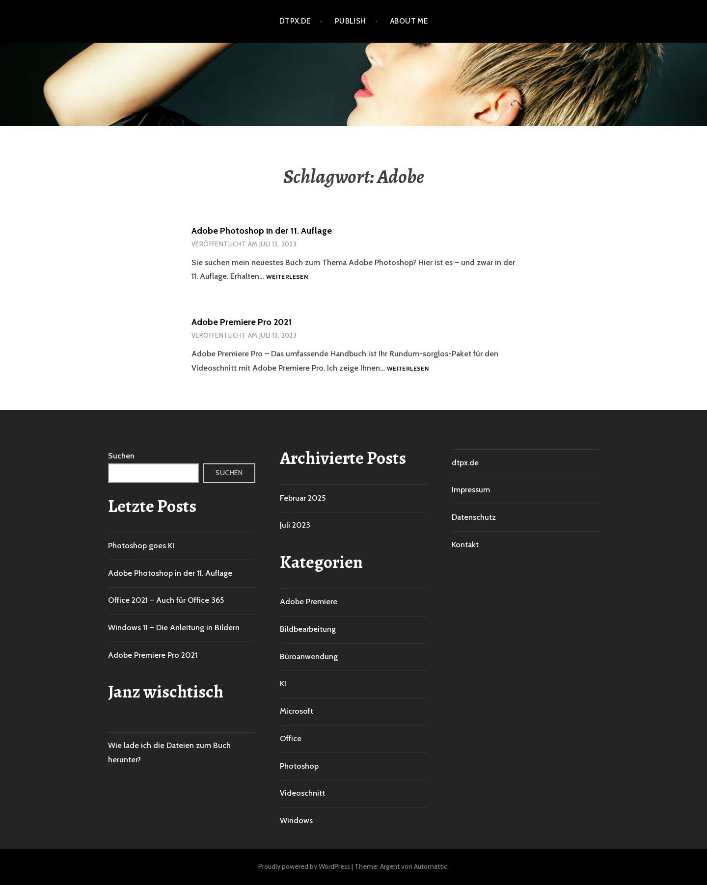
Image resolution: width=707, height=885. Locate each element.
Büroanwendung (309, 656)
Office (290, 738)
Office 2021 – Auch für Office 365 (166, 600)
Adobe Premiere (308, 601)
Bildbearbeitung (308, 629)
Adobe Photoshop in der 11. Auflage (261, 230)
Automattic (430, 866)
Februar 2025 (303, 498)
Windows (296, 820)
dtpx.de (295, 21)
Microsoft (296, 711)
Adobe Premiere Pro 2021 (241, 322)
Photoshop (299, 766)
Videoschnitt (302, 793)
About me (409, 21)
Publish (350, 21)
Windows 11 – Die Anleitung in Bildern (174, 627)
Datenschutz (474, 517)
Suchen (121, 455)
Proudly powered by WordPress (304, 866)
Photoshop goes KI (141, 545)
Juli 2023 (295, 525)
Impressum (471, 489)
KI (283, 683)
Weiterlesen (287, 277)
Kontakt (465, 544)
